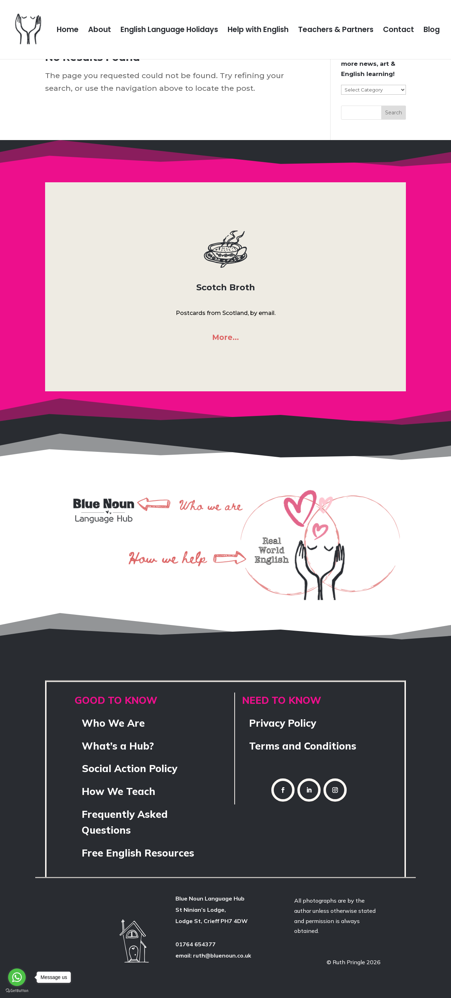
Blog (432, 30)
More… (225, 337)
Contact (398, 30)
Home (68, 30)
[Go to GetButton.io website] (17, 990)
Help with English (258, 30)
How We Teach (118, 791)
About (99, 30)
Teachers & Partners (335, 30)
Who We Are (113, 723)
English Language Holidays (169, 30)
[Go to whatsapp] (17, 977)
